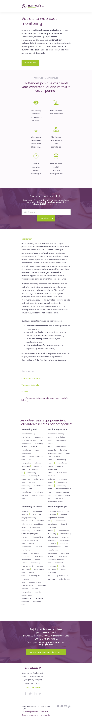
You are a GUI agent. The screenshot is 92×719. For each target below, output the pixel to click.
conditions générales (30, 712)
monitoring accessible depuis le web (57, 559)
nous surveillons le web (30, 453)
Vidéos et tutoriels (30, 385)
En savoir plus (30, 62)
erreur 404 (25, 511)
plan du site (45, 715)
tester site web (64, 579)
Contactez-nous (33, 687)
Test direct (46, 218)
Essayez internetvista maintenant (46, 652)
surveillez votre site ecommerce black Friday (33, 524)
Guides (25, 391)
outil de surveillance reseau (59, 456)
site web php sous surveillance (58, 550)
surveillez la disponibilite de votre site (58, 517)
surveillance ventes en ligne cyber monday (32, 533)
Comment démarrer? (31, 378)
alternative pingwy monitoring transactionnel (31, 517)
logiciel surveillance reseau (55, 469)
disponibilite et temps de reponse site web (32, 540)
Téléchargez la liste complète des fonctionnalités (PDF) (45, 400)
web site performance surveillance (31, 595)
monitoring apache (55, 511)
